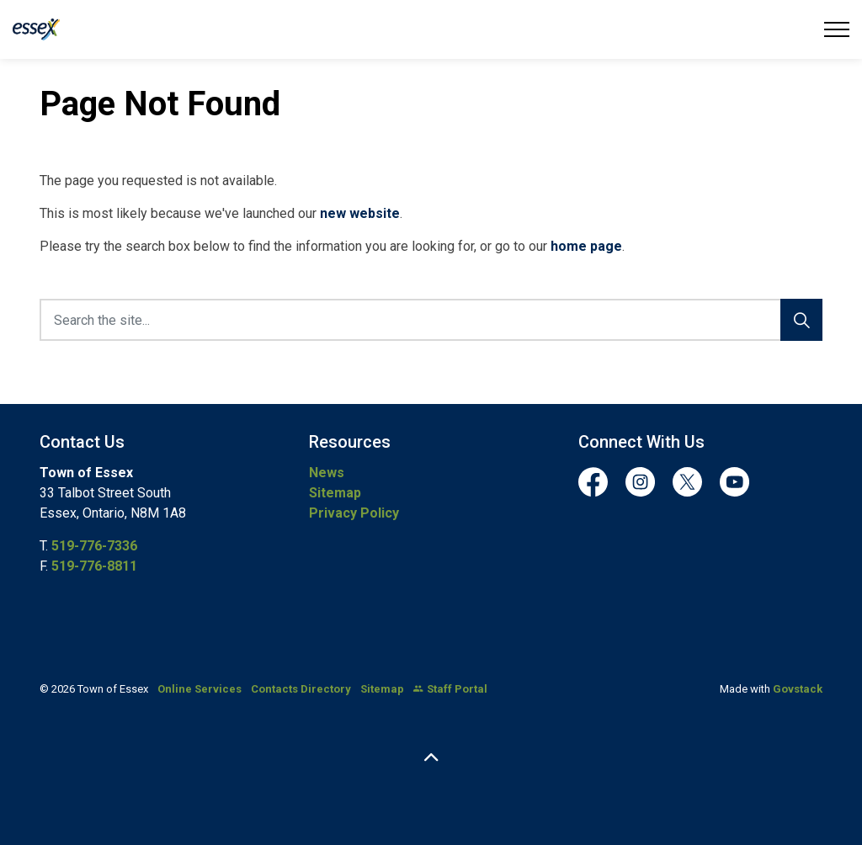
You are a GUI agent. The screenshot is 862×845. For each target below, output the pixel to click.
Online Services (199, 689)
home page (586, 246)
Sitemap (335, 493)
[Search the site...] (431, 320)
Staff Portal (450, 689)
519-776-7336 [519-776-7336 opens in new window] (94, 546)
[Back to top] (431, 759)
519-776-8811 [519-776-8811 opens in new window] (94, 566)
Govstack (797, 689)
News (326, 473)
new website (360, 213)
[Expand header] (836, 29)
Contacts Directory (301, 689)
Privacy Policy (354, 513)
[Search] (801, 320)
